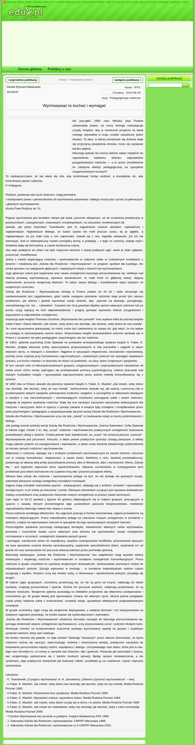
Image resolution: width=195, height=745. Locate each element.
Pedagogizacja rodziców (125, 98)
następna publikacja (127, 79)
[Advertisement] (38, 146)
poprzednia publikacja (22, 79)
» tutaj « (185, 2)
